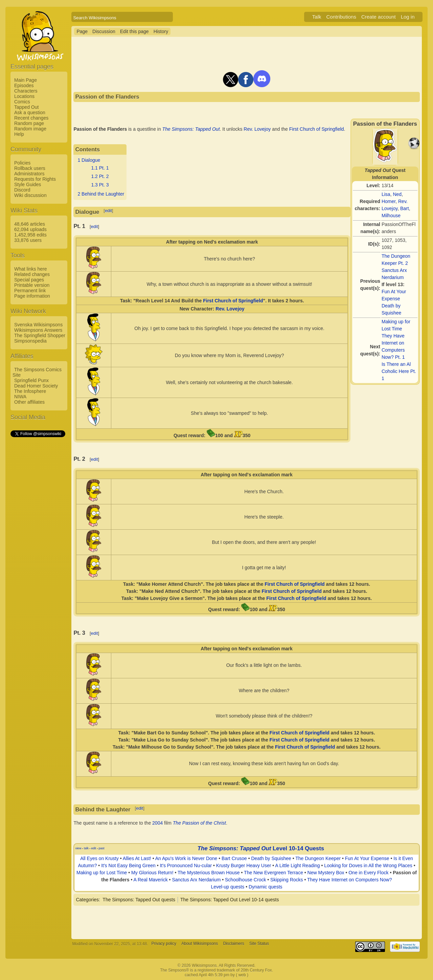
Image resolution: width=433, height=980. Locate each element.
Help (19, 134)
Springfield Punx (31, 380)
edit (108, 210)
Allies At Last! (137, 858)
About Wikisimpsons (199, 943)
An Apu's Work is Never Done (186, 858)
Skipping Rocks (286, 879)
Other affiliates (29, 402)
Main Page (25, 80)
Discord (22, 190)
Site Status (259, 943)
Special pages (29, 279)
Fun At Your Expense (367, 858)
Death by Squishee (271, 858)
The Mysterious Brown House (209, 872)
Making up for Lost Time (101, 872)
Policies (22, 163)
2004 (157, 823)
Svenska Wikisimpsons (38, 324)
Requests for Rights (35, 179)
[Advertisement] (37, 539)
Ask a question (29, 112)
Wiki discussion (30, 195)
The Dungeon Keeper (318, 858)
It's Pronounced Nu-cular (186, 865)
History (161, 31)
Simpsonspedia (30, 341)
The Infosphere (30, 391)
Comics (22, 101)
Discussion (103, 31)
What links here (30, 269)
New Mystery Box (325, 872)
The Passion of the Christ (199, 823)
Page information (32, 296)
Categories (87, 899)
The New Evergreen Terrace (273, 872)
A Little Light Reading (297, 865)
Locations (24, 96)
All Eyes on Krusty (99, 858)
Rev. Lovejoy (257, 129)
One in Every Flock (368, 872)
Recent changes (31, 118)
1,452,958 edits (30, 234)
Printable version (31, 285)
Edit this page (134, 31)
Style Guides (27, 184)
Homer (388, 201)
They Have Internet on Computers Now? (349, 879)
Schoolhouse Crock (245, 879)
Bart (404, 208)
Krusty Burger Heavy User (243, 865)
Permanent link (30, 290)
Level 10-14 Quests (298, 848)
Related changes (32, 274)
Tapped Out (26, 107)
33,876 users (28, 240)
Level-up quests (227, 886)
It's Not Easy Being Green (128, 865)
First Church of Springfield (316, 129)
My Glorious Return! (152, 872)
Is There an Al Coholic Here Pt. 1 (399, 371)
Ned (397, 194)
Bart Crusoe (234, 858)
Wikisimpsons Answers (38, 330)
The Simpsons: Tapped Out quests (138, 899)
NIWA (20, 396)
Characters (25, 91)
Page (82, 31)
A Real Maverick (151, 879)
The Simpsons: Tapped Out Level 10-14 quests (229, 899)
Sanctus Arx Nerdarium (196, 879)
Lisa (386, 194)
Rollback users (29, 168)
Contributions (341, 17)
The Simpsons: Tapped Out (191, 129)
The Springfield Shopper (39, 335)
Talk (316, 17)
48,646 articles (29, 224)
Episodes (24, 85)
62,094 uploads (30, 229)
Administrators (29, 173)
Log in (408, 17)
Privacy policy (164, 943)
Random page (29, 123)
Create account (378, 17)
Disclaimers (233, 943)
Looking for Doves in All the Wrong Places (368, 865)
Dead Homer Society (36, 385)
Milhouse (391, 215)
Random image (30, 128)
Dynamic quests (265, 886)
